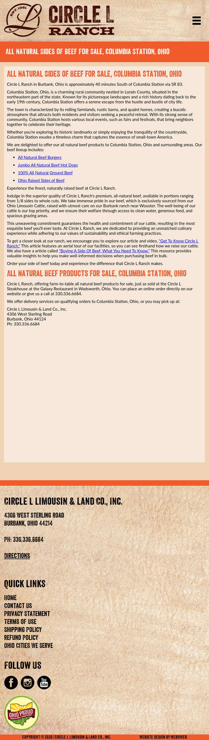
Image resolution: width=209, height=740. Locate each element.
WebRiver (179, 737)
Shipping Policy (23, 629)
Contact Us (18, 606)
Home (10, 598)
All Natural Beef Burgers (39, 157)
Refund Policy (21, 637)
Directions (17, 556)
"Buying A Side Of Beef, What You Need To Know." (104, 250)
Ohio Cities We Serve (28, 645)
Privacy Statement (27, 614)
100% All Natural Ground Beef (45, 172)
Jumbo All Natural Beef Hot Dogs (48, 164)
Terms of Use (20, 621)
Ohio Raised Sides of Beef (41, 180)
